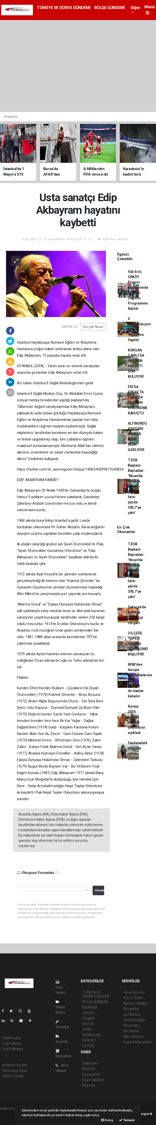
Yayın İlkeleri (12, 1043)
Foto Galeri (60, 987)
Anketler (88, 1069)
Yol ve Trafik (132, 998)
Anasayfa (11, 116)
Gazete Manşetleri (137, 1042)
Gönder (99, 890)
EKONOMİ (89, 1007)
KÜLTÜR (88, 1024)
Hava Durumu (133, 992)
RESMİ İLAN (91, 1035)
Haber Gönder (13, 1076)
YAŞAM (88, 1018)
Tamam (127, 1120)
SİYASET (89, 1040)
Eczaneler (131, 1009)
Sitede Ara (90, 1063)
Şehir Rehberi (133, 1036)
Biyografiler (91, 1074)
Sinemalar (131, 1025)
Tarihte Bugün (134, 1020)
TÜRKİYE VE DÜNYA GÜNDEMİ (63, 7)
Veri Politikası (13, 1049)
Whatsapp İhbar (15, 1071)
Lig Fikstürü (132, 1014)
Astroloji (88, 1085)
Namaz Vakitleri (135, 1003)
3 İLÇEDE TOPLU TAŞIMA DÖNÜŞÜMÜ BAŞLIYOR (138, 643)
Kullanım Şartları (15, 1065)
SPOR (86, 1029)
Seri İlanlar (131, 1031)
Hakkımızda (12, 1038)
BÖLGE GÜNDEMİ (109, 7)
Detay (107, 1120)
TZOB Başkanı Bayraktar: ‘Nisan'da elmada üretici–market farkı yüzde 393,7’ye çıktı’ (136, 486)
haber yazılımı (10, 1114)
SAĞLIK (88, 1013)
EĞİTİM (88, 1046)
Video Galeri (60, 1007)
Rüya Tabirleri (92, 1080)
